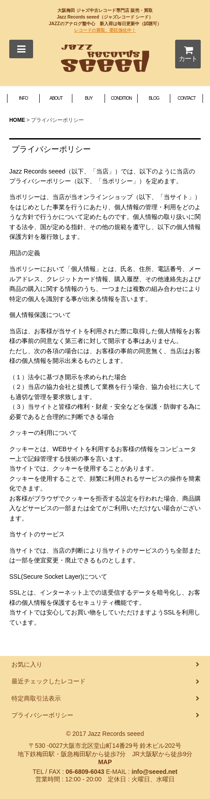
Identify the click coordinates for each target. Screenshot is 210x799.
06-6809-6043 (85, 771)
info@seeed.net (154, 771)
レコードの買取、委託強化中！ (105, 30)
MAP (105, 761)
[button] (21, 49)
